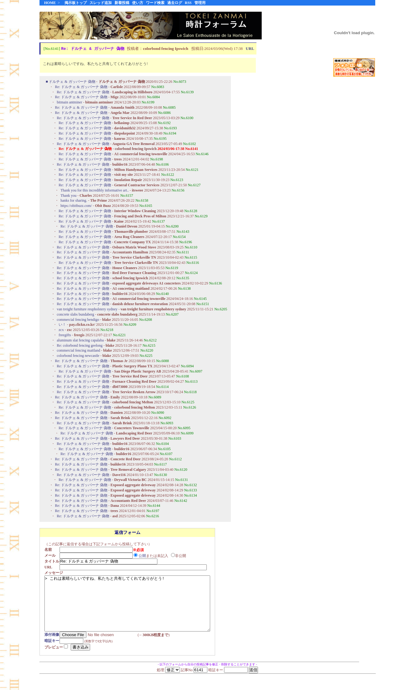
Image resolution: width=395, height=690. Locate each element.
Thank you (68, 196)
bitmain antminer (69, 102)
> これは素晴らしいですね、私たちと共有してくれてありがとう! (137, 609)
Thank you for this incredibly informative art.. (94, 190)
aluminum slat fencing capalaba (80, 340)
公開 (144, 556)
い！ (62, 325)
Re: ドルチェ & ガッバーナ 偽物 (81, 87)
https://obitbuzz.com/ (76, 206)
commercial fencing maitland (78, 351)
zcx (61, 330)
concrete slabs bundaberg (75, 315)
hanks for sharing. (73, 201)
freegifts (65, 335)
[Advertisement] (354, 178)
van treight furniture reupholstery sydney (87, 309)
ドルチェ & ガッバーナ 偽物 (72, 82)
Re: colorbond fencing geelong (79, 346)
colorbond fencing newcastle (78, 356)
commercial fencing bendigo (78, 320)
